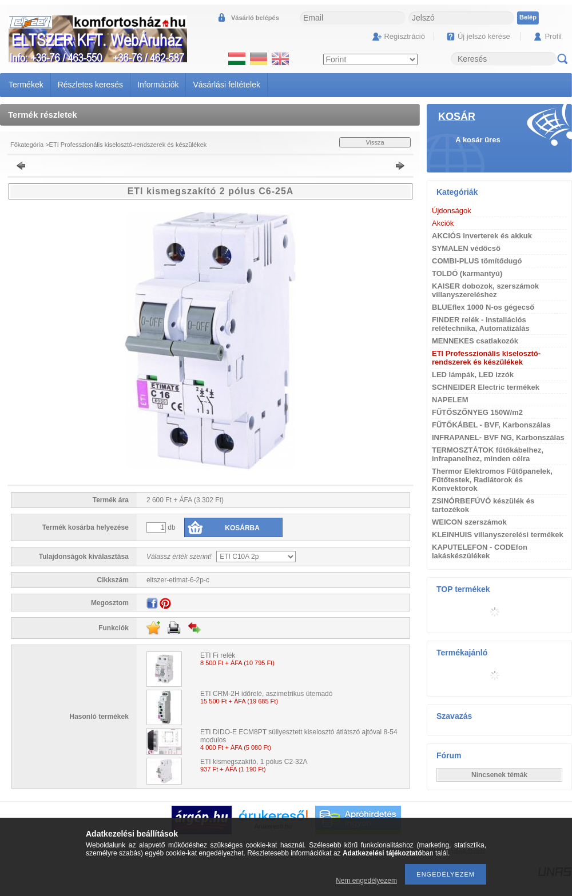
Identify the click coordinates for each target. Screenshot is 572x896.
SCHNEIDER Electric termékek (485, 387)
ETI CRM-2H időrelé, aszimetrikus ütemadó (266, 694)
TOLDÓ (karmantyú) (467, 273)
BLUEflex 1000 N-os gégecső (483, 307)
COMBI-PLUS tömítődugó (477, 261)
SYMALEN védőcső (466, 248)
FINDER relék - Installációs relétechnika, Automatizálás (481, 324)
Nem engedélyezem (366, 881)
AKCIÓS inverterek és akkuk (482, 235)
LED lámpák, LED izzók (473, 374)
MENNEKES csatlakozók (475, 341)
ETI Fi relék (217, 655)
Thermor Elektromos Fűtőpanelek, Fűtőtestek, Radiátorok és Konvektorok (492, 480)
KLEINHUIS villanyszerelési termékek (497, 534)
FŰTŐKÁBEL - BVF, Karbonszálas (491, 425)
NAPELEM (450, 399)
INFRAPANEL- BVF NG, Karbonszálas (498, 437)
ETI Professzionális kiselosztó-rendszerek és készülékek (128, 144)
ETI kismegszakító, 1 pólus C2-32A (253, 762)
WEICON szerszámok (469, 522)
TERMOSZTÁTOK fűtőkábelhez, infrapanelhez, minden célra (487, 454)
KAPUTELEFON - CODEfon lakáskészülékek (479, 551)
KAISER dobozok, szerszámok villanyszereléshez (485, 290)
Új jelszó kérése (484, 36)
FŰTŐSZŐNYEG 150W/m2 (477, 412)
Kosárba (242, 528)
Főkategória (26, 144)
